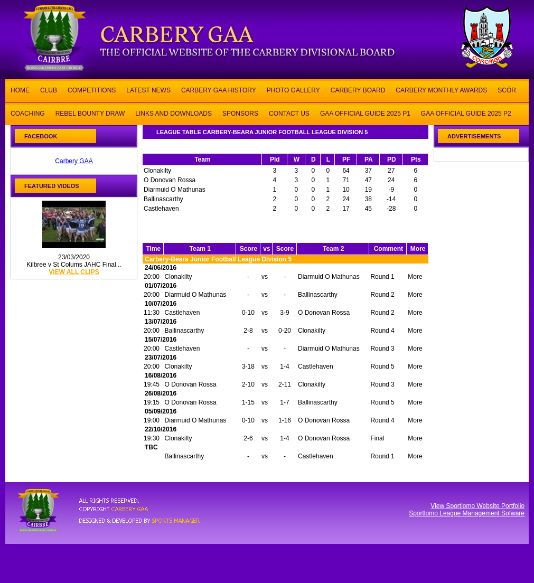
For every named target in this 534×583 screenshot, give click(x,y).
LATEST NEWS (148, 89)
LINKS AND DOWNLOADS (173, 113)
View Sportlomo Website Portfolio (477, 506)
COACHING (28, 113)
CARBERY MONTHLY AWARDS (441, 89)
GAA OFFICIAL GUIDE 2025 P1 (365, 113)
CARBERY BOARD (358, 89)
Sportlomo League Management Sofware (466, 513)
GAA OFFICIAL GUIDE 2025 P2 (466, 113)
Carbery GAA (73, 161)
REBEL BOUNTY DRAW (90, 113)
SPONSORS (240, 113)
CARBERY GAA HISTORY (218, 89)
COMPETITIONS (92, 89)
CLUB (48, 89)
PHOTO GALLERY (293, 89)
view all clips (74, 272)
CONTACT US (289, 113)
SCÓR (507, 89)
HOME (20, 89)
